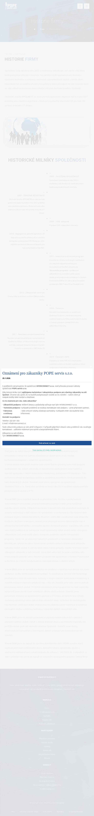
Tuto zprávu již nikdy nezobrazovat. (47, 450)
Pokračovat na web (47, 443)
